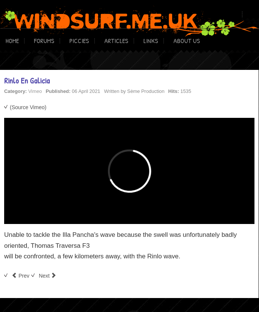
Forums (44, 40)
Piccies (79, 40)
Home (12, 40)
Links (150, 40)
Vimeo (35, 91)
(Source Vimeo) (28, 107)
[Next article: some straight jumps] (48, 276)
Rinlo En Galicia (27, 80)
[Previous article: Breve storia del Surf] (20, 276)
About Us (186, 40)
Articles (116, 40)
